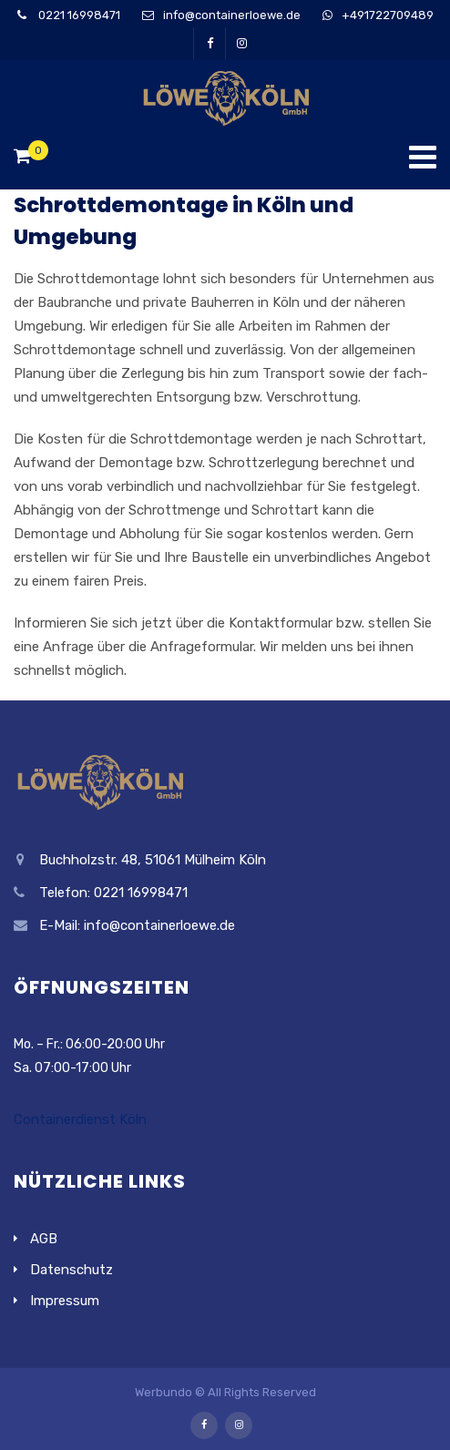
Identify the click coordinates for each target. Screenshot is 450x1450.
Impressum (64, 1300)
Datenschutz (71, 1269)
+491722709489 (388, 15)
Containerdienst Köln (80, 1119)
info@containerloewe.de (232, 15)
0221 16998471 (78, 15)
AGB (43, 1238)
